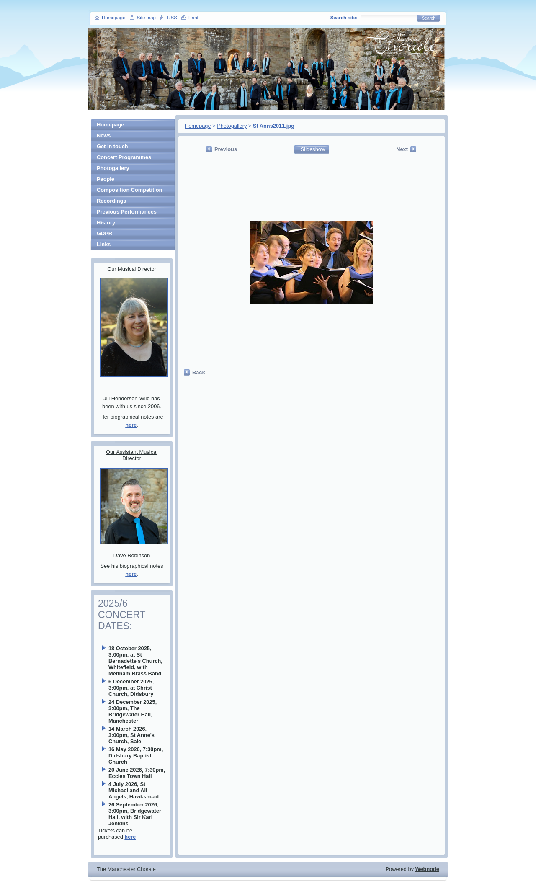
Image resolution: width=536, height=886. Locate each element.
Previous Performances (127, 212)
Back (198, 372)
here (131, 425)
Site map (146, 17)
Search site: (344, 17)
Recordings (111, 201)
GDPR (104, 233)
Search (429, 18)
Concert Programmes (124, 157)
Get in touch (112, 146)
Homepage (198, 126)
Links (104, 244)
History (106, 222)
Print (193, 17)
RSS (172, 17)
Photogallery (232, 126)
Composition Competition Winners (129, 191)
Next (402, 149)
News (104, 135)
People (105, 179)
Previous (225, 149)
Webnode (427, 869)
